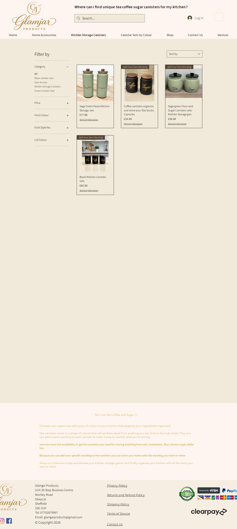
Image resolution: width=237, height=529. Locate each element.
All (35, 73)
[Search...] (109, 18)
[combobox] (185, 54)
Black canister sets (43, 78)
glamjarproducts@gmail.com (63, 517)
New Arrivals (40, 82)
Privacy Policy (117, 486)
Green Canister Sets (44, 90)
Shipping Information (89, 119)
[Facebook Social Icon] (9, 521)
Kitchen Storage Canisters (47, 86)
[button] (219, 15)
